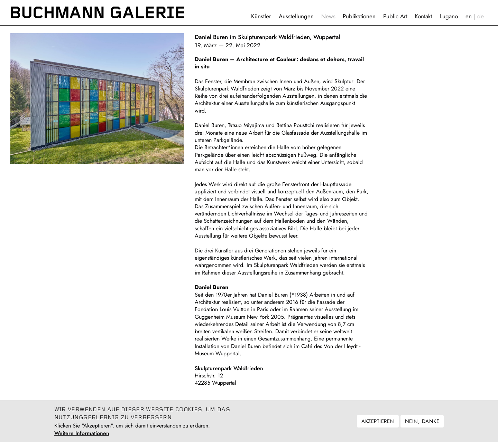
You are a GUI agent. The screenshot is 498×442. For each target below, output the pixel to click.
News (328, 16)
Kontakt (423, 16)
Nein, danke (422, 425)
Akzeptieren (377, 425)
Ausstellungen (296, 16)
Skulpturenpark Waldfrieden (229, 368)
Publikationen (359, 16)
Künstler (261, 16)
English (469, 16)
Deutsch (480, 16)
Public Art (395, 16)
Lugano (449, 16)
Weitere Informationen (81, 437)
